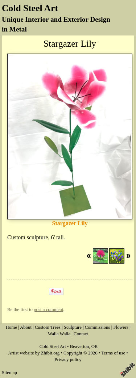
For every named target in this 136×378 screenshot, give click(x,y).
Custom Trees (48, 327)
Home (11, 327)
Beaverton (79, 346)
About (26, 327)
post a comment (48, 309)
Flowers (120, 327)
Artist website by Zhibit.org (33, 353)
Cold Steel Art (30, 8)
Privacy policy (67, 359)
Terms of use (113, 353)
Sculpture (73, 327)
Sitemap (9, 372)
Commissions (97, 327)
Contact (81, 333)
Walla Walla (59, 333)
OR (94, 346)
